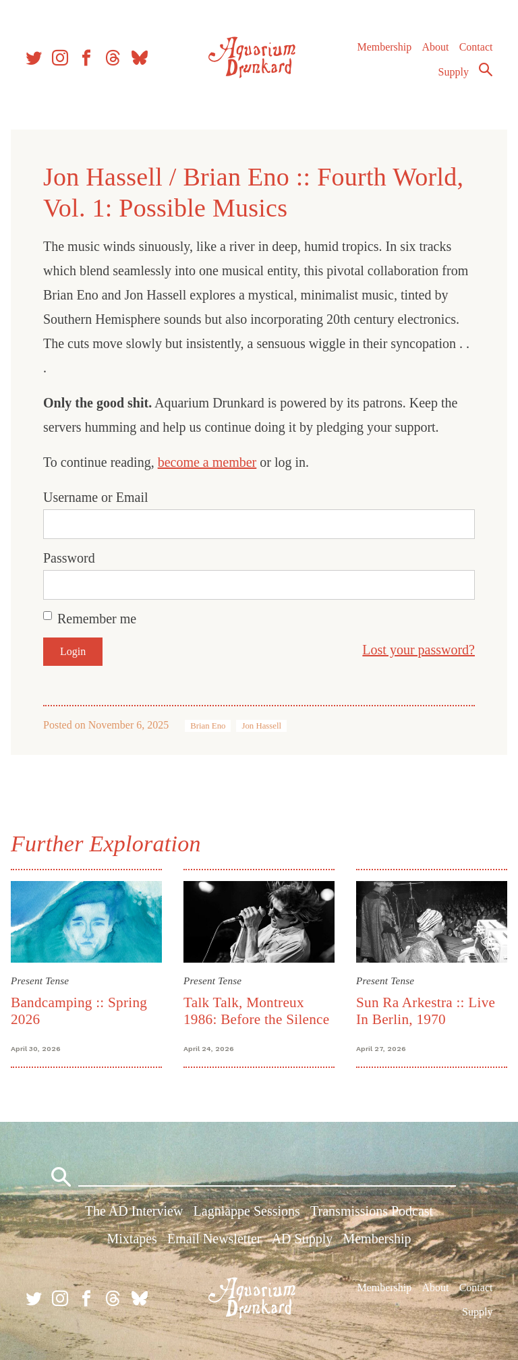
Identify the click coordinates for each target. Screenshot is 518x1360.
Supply (453, 72)
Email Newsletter (214, 1238)
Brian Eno (207, 726)
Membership (384, 47)
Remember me (96, 618)
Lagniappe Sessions (247, 1210)
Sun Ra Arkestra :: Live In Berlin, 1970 (425, 1010)
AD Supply (302, 1238)
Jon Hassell (261, 726)
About (435, 47)
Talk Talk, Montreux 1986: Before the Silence (256, 1010)
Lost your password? (418, 649)
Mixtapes (131, 1238)
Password (69, 557)
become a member (207, 462)
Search (485, 69)
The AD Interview (134, 1210)
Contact (476, 47)
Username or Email (95, 497)
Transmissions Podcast (371, 1210)
